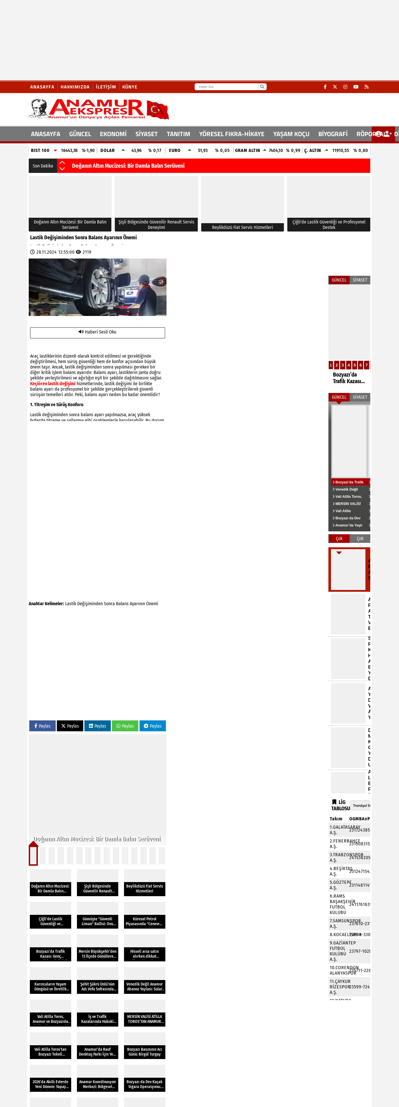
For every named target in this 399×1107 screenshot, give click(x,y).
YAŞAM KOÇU (291, 134)
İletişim (106, 86)
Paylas (42, 726)
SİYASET (146, 134)
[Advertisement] (172, 40)
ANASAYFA (45, 134)
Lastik (70, 603)
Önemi (152, 603)
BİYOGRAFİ (333, 134)
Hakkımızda (75, 86)
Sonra (109, 603)
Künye (129, 86)
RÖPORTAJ (371, 134)
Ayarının (137, 603)
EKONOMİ (113, 134)
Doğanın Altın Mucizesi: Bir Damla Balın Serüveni (128, 165)
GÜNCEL (80, 134)
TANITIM (178, 134)
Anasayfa (42, 86)
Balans (122, 603)
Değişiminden (90, 603)
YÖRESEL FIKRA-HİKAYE (231, 134)
